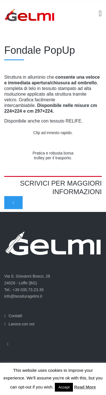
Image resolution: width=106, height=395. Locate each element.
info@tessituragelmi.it (23, 296)
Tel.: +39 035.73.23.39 (24, 289)
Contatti (15, 316)
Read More (85, 387)
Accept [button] (64, 387)
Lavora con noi (21, 324)
